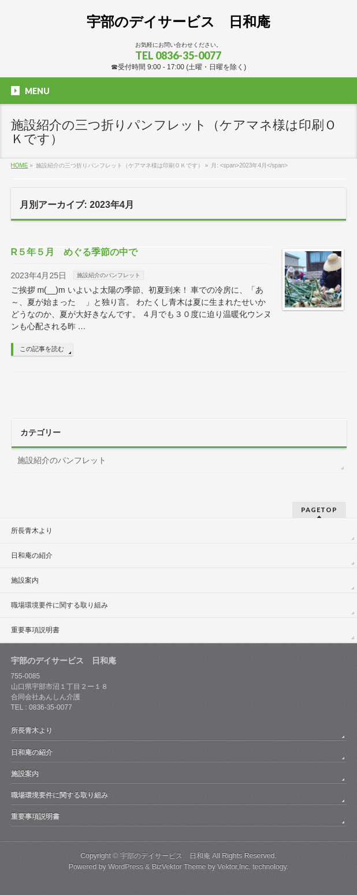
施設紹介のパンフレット (108, 275)
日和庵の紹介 (32, 555)
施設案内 (25, 580)
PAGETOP (319, 509)
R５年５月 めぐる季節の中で (74, 252)
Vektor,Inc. (234, 867)
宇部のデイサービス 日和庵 (178, 21)
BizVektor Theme (179, 867)
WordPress (125, 867)
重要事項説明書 (35, 630)
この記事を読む (42, 348)
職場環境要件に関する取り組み (59, 605)
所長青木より (32, 531)
